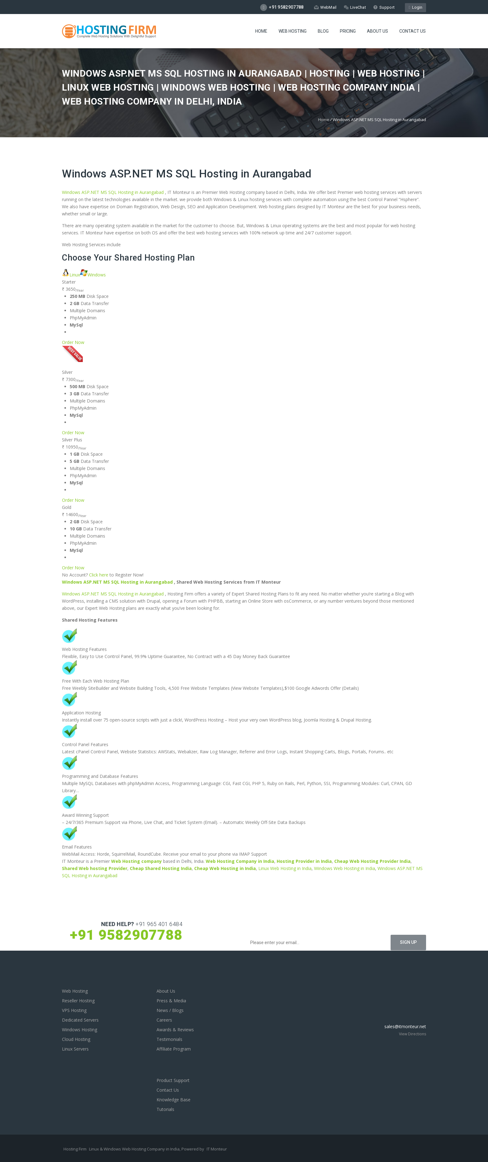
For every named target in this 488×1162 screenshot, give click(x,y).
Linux (71, 275)
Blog (323, 31)
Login (415, 7)
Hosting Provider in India (304, 861)
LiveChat (355, 7)
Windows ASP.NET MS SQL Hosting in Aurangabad (186, 173)
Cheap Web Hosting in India (225, 868)
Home (261, 31)
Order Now (73, 342)
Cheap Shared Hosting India (161, 868)
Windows (93, 275)
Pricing (348, 31)
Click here (98, 575)
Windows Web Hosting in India (344, 868)
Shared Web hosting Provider (94, 868)
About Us (377, 31)
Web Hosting (293, 31)
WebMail (325, 7)
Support (384, 7)
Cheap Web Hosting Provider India (372, 861)
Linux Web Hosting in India (285, 868)
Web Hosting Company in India (240, 861)
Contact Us (412, 31)
